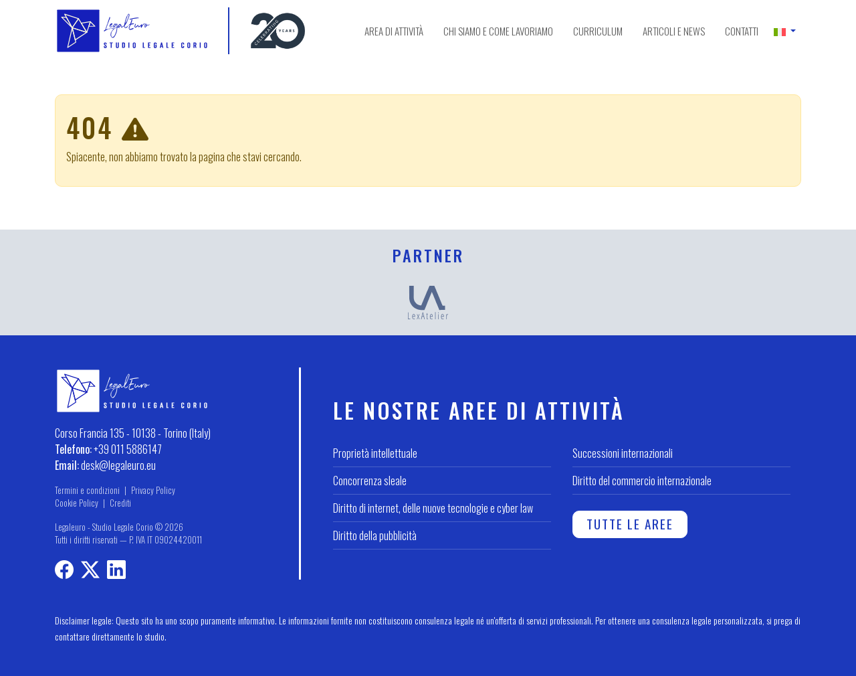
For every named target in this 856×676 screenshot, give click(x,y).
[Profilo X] (90, 572)
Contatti (741, 30)
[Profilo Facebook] (64, 572)
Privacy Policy (153, 490)
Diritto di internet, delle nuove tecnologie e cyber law (433, 508)
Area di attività (393, 30)
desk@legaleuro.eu (118, 465)
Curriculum (598, 30)
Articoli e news (674, 30)
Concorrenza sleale (370, 481)
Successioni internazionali (622, 453)
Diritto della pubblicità (375, 535)
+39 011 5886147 (128, 449)
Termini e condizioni (87, 490)
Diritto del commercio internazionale (642, 481)
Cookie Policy (76, 503)
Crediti (120, 503)
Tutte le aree (629, 523)
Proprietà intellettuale (375, 453)
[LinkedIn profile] (116, 572)
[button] (784, 31)
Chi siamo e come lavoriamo (498, 30)
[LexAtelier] (428, 301)
